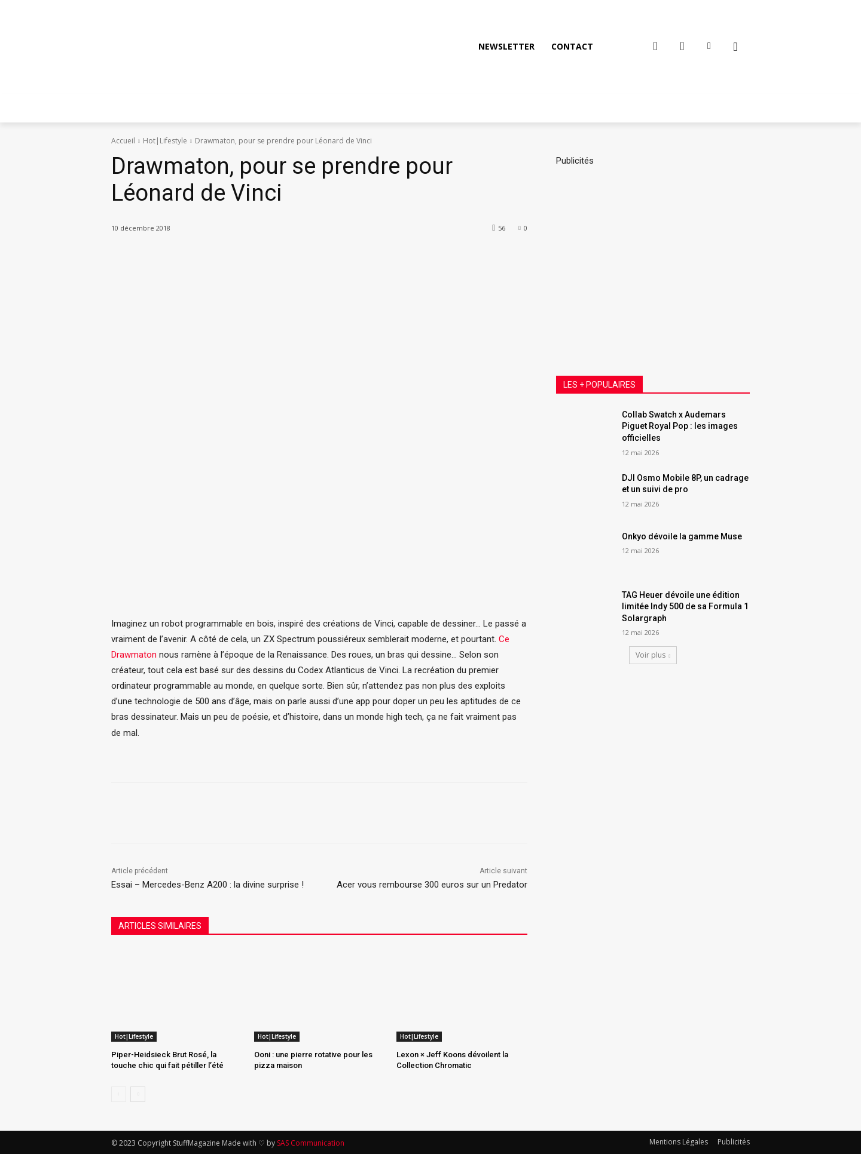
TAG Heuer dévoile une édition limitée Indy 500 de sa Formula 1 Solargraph (685, 606)
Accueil (123, 141)
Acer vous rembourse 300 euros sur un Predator (432, 884)
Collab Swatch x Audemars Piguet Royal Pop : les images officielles (680, 426)
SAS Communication (310, 1143)
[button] (735, 46)
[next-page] (137, 1094)
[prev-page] (118, 1094)
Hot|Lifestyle (165, 141)
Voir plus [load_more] (653, 655)
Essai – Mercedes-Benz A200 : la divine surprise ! (207, 884)
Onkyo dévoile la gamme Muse (682, 536)
